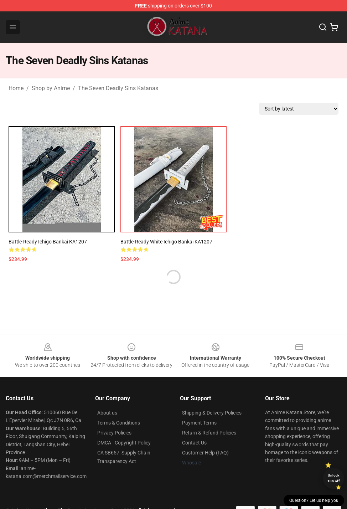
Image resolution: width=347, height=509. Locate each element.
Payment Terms (199, 423)
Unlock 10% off (333, 478)
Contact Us (194, 443)
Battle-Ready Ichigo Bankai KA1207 (48, 242)
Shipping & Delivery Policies (212, 413)
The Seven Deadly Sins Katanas (118, 88)
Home (16, 88)
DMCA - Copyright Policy (124, 443)
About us (107, 413)
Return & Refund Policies (209, 433)
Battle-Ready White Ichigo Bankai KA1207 (166, 242)
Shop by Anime (51, 88)
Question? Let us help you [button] (313, 500)
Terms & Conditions (118, 423)
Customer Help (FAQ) (205, 453)
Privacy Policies (114, 433)
